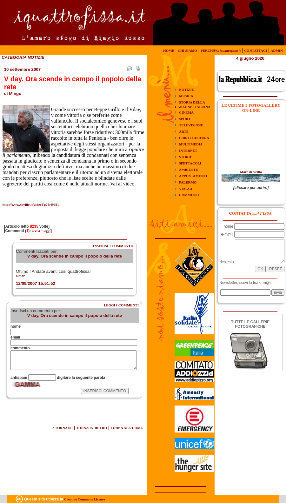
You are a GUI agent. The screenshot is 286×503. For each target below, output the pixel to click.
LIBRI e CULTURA (194, 138)
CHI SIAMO (187, 50)
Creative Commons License (84, 499)
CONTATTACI (255, 50)
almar (20, 276)
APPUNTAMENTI (193, 176)
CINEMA (186, 112)
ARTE (184, 131)
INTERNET (188, 150)
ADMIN (277, 50)
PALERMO (187, 182)
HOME (168, 50)
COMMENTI (189, 195)
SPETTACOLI (190, 163)
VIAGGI (185, 189)
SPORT (184, 119)
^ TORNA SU (62, 428)
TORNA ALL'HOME (126, 428)
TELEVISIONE (191, 125)
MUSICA (186, 96)
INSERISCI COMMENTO (113, 246)
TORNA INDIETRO (91, 428)
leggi (46, 231)
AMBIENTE (188, 169)
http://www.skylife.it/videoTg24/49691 (31, 204)
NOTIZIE (186, 89)
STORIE (185, 157)
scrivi (36, 231)
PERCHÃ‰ (221, 50)
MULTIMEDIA (191, 144)
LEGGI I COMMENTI (121, 305)
